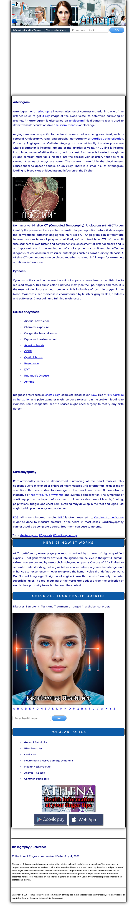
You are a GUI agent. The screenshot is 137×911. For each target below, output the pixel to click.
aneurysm (60, 125)
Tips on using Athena (56, 30)
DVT (27, 369)
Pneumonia (31, 363)
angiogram (76, 120)
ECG (94, 395)
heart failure (39, 494)
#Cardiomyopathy (65, 535)
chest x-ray (52, 395)
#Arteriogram (29, 535)
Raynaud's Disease (36, 375)
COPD (28, 351)
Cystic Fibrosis (33, 357)
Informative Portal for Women (27, 30)
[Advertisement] (74, 65)
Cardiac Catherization (109, 517)
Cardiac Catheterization (107, 138)
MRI (109, 395)
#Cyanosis (45, 535)
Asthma (29, 381)
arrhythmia (56, 494)
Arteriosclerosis (34, 345)
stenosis (73, 125)
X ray (46, 116)
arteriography (43, 111)
